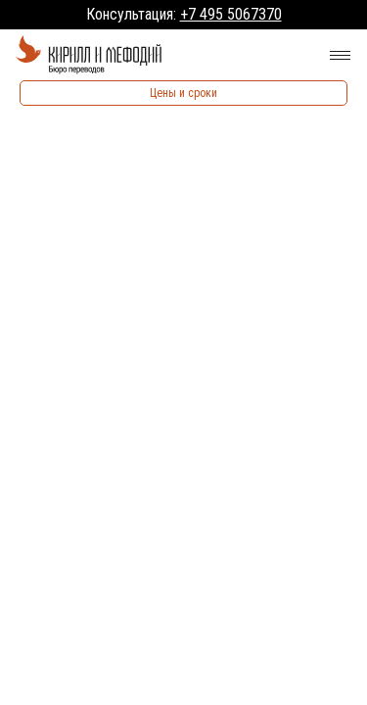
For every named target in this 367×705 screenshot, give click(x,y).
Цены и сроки (183, 93)
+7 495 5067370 (231, 14)
